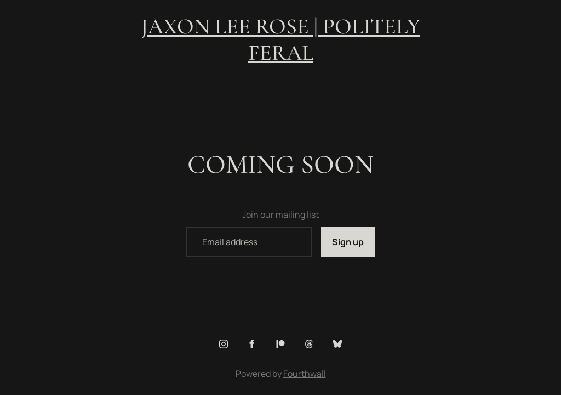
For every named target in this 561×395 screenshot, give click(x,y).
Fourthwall (304, 374)
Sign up (348, 242)
